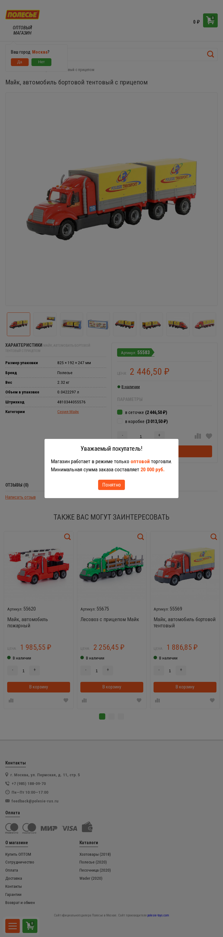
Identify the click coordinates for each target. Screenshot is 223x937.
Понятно (111, 485)
